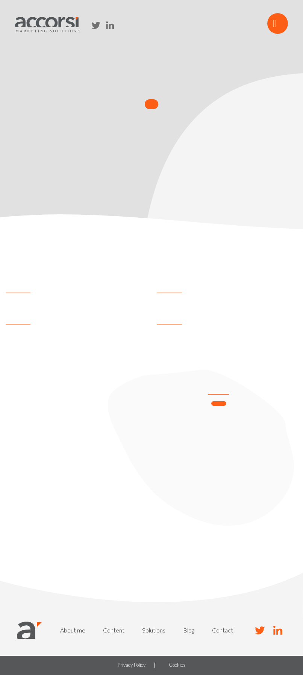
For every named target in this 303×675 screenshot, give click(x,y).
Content (113, 630)
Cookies (177, 665)
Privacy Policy (131, 665)
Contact (222, 630)
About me (72, 630)
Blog (188, 630)
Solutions (153, 630)
